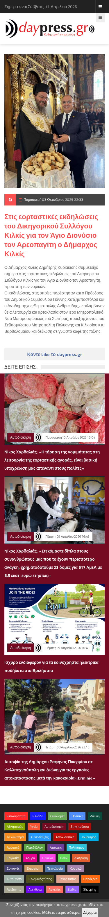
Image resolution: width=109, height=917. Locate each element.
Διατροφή (81, 858)
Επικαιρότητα (16, 816)
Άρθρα (30, 858)
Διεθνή (94, 816)
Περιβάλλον (34, 847)
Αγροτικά (13, 847)
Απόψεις (56, 847)
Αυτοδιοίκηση (20, 437)
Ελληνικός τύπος (40, 879)
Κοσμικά (76, 868)
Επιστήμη (33, 868)
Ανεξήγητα (14, 889)
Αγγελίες (54, 889)
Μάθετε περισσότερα (61, 912)
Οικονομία (57, 816)
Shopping (89, 889)
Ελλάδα (38, 816)
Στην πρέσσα (80, 826)
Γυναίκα (47, 858)
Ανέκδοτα (35, 889)
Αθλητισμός (15, 826)
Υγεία (33, 826)
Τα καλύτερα (15, 837)
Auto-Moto (14, 879)
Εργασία (13, 858)
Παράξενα (90, 879)
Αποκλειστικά (65, 837)
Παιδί (63, 858)
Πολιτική (77, 816)
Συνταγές (13, 868)
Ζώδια (72, 889)
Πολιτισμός (76, 847)
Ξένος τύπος (67, 879)
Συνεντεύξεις (40, 837)
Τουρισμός (88, 837)
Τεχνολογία (55, 868)
